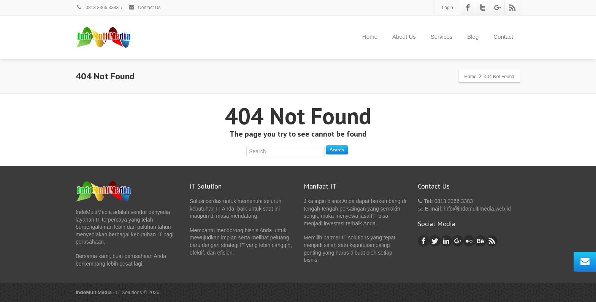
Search (337, 150)
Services (442, 36)
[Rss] (512, 7)
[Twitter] (482, 7)
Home (369, 36)
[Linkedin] (446, 241)
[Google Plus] (497, 7)
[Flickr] (469, 241)
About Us (404, 36)
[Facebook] (468, 7)
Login (447, 7)
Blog (473, 36)
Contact (503, 36)
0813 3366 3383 (97, 7)
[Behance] (480, 241)
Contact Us (144, 7)
